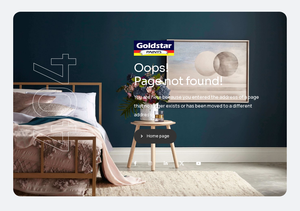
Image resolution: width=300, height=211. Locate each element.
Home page (158, 136)
